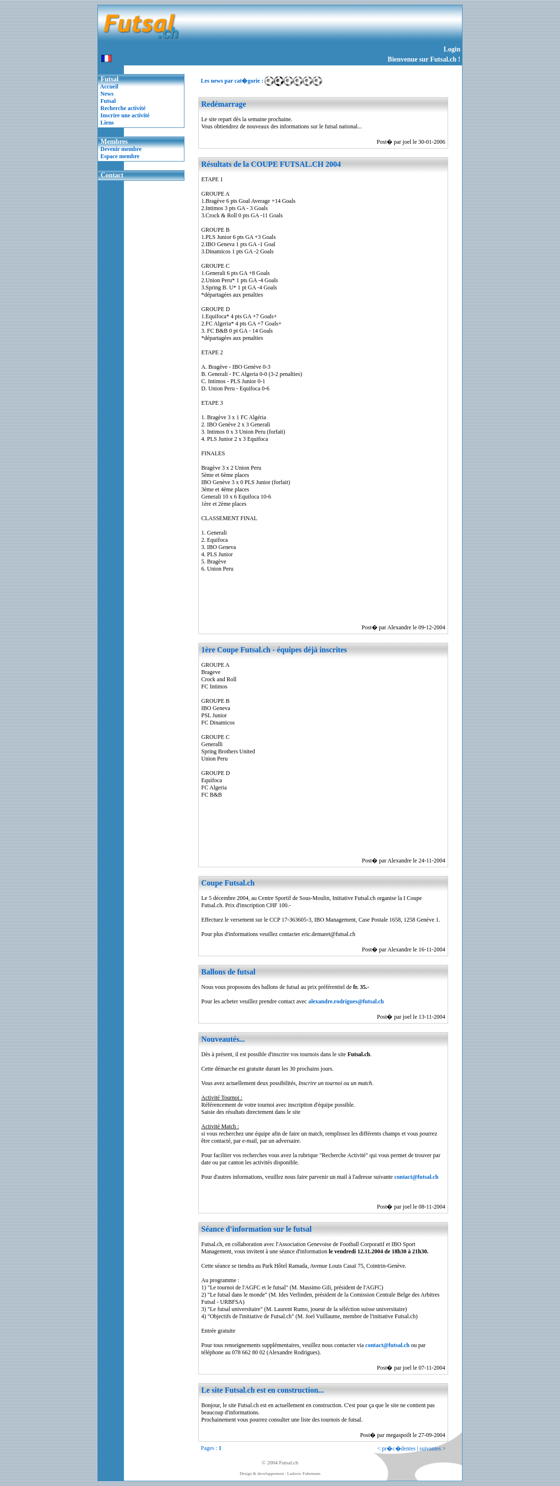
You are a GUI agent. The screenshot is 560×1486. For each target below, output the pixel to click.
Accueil (109, 86)
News (106, 93)
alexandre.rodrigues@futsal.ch (346, 1001)
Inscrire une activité (124, 115)
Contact (112, 175)
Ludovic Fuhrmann (303, 1473)
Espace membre (119, 156)
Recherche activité (123, 108)
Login (451, 49)
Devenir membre (121, 149)
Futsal (108, 101)
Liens (107, 122)
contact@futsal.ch (416, 1177)
